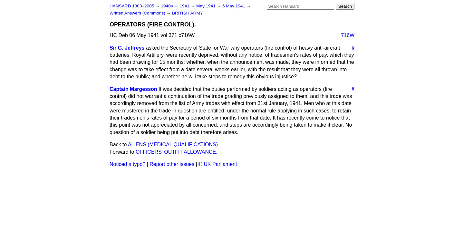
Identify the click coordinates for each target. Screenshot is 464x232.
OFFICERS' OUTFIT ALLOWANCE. (177, 152)
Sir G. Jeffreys (127, 48)
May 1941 (206, 6)
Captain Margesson (133, 89)
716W (347, 35)
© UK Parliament (217, 164)
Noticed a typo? (127, 164)
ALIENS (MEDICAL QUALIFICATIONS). (173, 144)
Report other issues (172, 164)
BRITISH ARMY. (188, 13)
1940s (167, 6)
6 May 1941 (234, 6)
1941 (185, 6)
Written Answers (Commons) (138, 13)
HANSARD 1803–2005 (132, 6)
